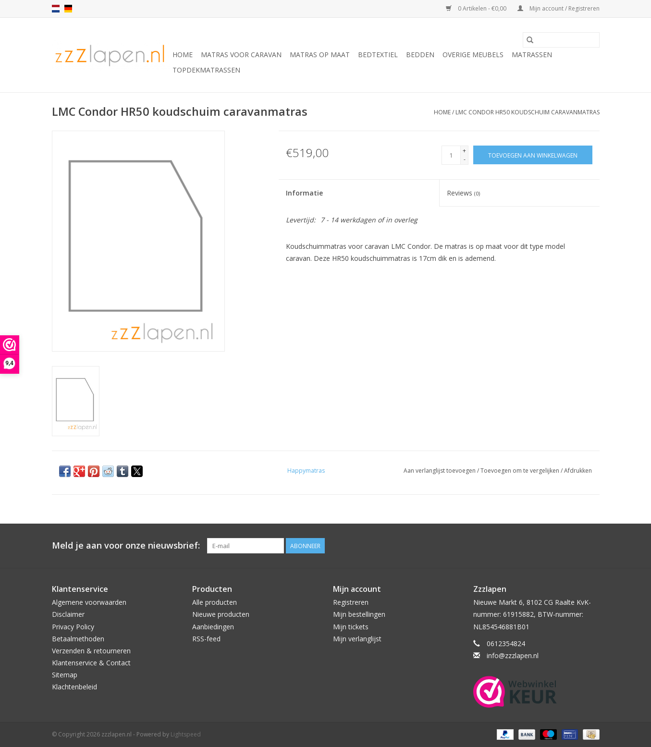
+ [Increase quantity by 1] (464, 151)
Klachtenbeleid (74, 686)
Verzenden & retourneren (91, 650)
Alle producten (214, 602)
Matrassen (532, 54)
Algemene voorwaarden (89, 602)
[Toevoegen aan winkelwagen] (532, 155)
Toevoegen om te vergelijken (520, 470)
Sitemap (64, 674)
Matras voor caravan (241, 54)
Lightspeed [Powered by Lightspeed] (186, 734)
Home (182, 54)
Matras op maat (320, 54)
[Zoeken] (561, 40)
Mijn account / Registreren (558, 8)
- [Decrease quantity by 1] (465, 159)
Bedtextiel (378, 54)
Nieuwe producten (220, 614)
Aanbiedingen (213, 626)
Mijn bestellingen (359, 614)
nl (56, 8)
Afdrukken (578, 470)
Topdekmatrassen (206, 69)
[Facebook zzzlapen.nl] (592, 545)
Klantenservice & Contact (91, 662)
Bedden (420, 54)
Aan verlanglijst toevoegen (440, 470)
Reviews (463, 192)
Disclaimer (68, 614)
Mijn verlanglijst (357, 638)
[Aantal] (451, 155)
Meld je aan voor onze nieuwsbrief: (126, 545)
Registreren (350, 602)
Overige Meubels (473, 54)
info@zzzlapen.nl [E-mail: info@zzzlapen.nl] (513, 655)
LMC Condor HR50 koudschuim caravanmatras (527, 112)
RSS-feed (206, 638)
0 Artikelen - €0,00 (477, 8)
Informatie (304, 192)
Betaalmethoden (78, 638)
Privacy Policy (73, 626)
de (68, 8)
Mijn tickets (350, 626)
